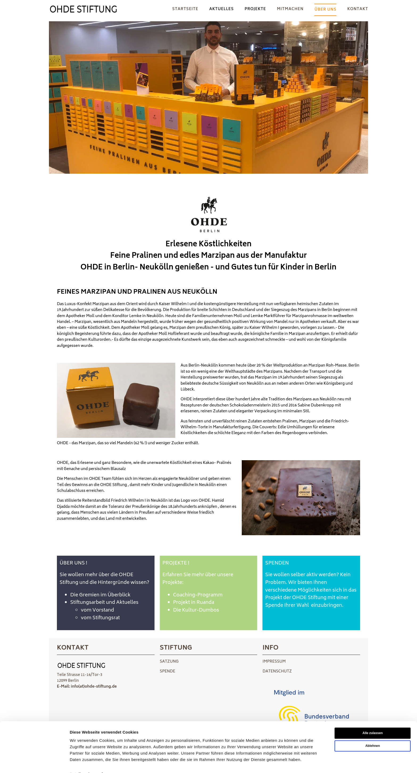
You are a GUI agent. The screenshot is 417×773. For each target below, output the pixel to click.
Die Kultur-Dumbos (196, 610)
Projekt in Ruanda (193, 603)
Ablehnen (372, 734)
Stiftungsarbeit (87, 603)
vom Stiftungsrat (100, 618)
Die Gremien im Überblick (101, 595)
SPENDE (167, 671)
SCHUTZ (284, 671)
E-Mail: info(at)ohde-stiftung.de (87, 686)
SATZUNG (169, 661)
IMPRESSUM (274, 661)
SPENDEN (277, 563)
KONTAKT (357, 9)
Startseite (185, 9)
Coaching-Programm (198, 595)
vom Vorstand (97, 610)
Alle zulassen (372, 721)
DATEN (269, 671)
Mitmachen (290, 9)
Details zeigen (83, 762)
